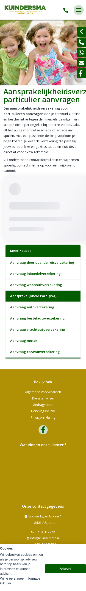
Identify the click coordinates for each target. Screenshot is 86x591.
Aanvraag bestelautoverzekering (37, 318)
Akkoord (65, 568)
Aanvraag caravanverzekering (35, 352)
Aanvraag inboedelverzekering (35, 273)
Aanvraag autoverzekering (32, 307)
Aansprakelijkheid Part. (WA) (33, 296)
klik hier (5, 583)
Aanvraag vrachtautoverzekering (37, 329)
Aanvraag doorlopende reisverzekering (42, 262)
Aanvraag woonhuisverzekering (36, 285)
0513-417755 (43, 532)
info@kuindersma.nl (43, 538)
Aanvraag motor (23, 340)
